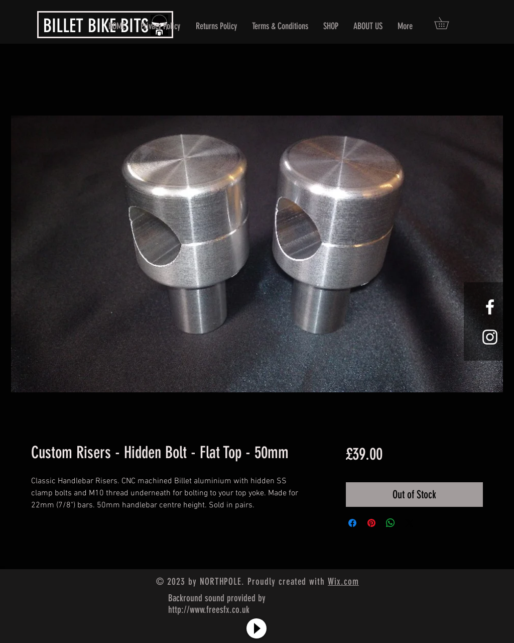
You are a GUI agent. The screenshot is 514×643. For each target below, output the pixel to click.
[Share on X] (410, 523)
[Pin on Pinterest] (371, 523)
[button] (447, 23)
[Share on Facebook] (352, 523)
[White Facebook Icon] (490, 307)
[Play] (256, 628)
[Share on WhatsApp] (390, 523)
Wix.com (343, 581)
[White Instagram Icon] (490, 337)
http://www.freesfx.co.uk (208, 609)
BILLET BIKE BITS (96, 26)
